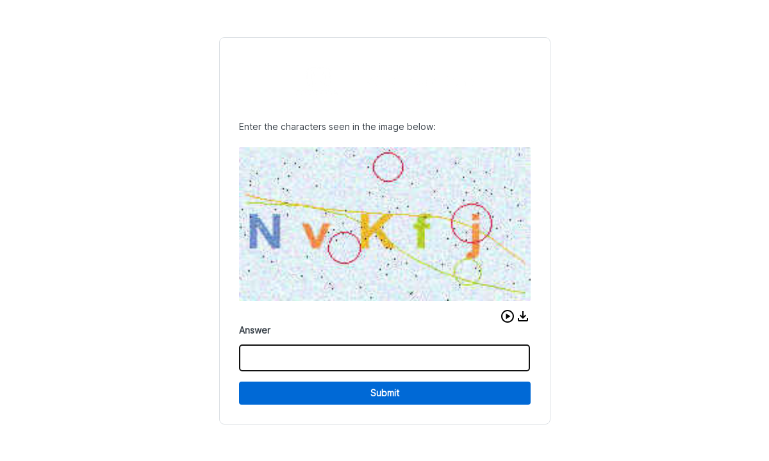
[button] (507, 316)
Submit (384, 392)
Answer (254, 330)
